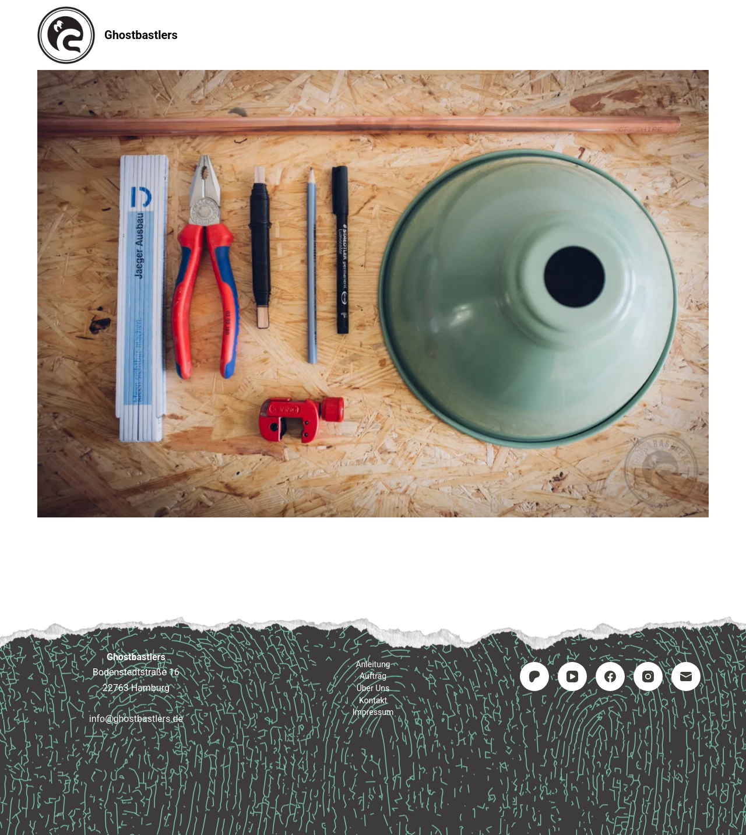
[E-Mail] (686, 676)
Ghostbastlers (141, 35)
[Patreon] (534, 676)
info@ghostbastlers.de (136, 718)
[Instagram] (648, 676)
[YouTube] (572, 676)
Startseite (222, 34)
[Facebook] (610, 676)
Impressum (520, 34)
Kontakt (443, 34)
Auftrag (373, 34)
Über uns (373, 688)
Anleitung (300, 34)
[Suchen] (704, 35)
